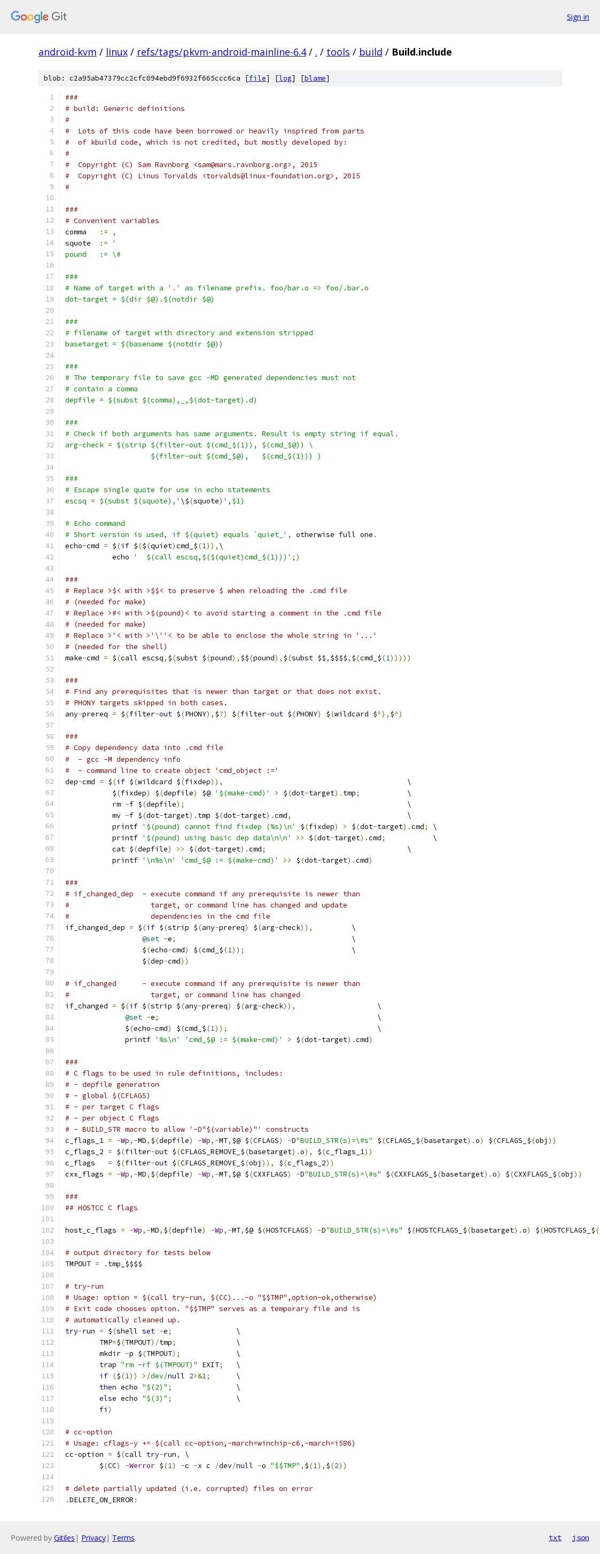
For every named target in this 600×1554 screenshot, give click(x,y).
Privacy (93, 1538)
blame (315, 78)
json (580, 1537)
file (257, 78)
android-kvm (67, 51)
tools (338, 51)
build (371, 51)
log (285, 78)
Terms (123, 1538)
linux (117, 51)
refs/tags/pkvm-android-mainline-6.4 (221, 51)
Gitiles (64, 1538)
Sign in (578, 17)
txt (555, 1537)
